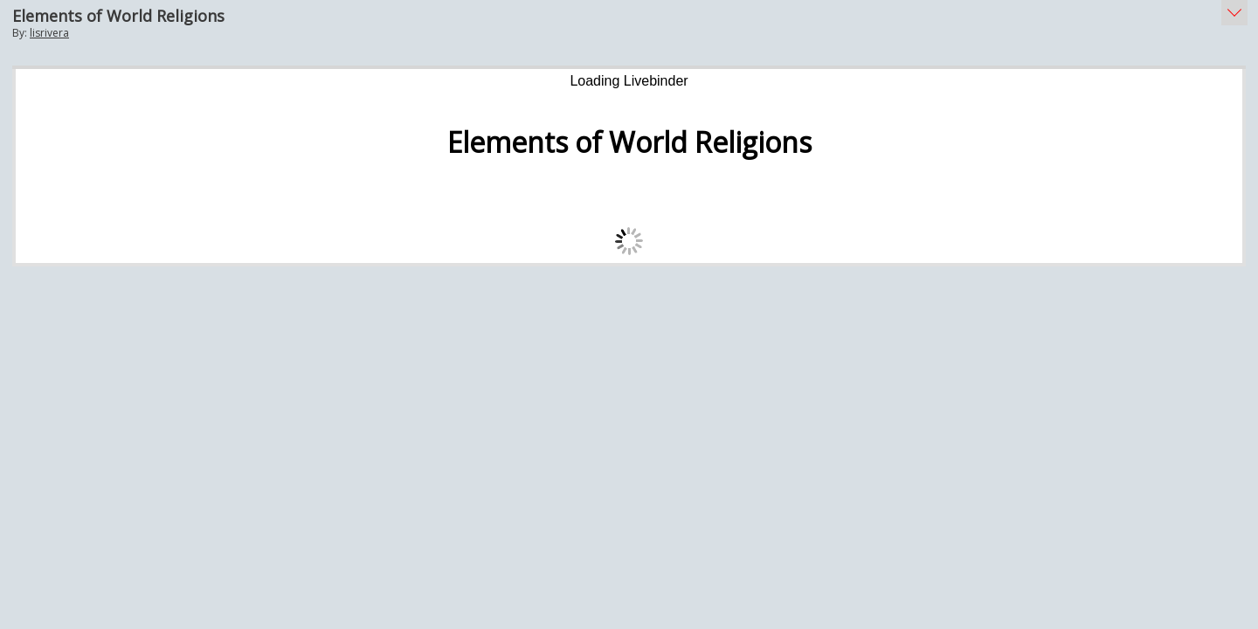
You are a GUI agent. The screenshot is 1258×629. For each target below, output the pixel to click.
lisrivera (49, 32)
